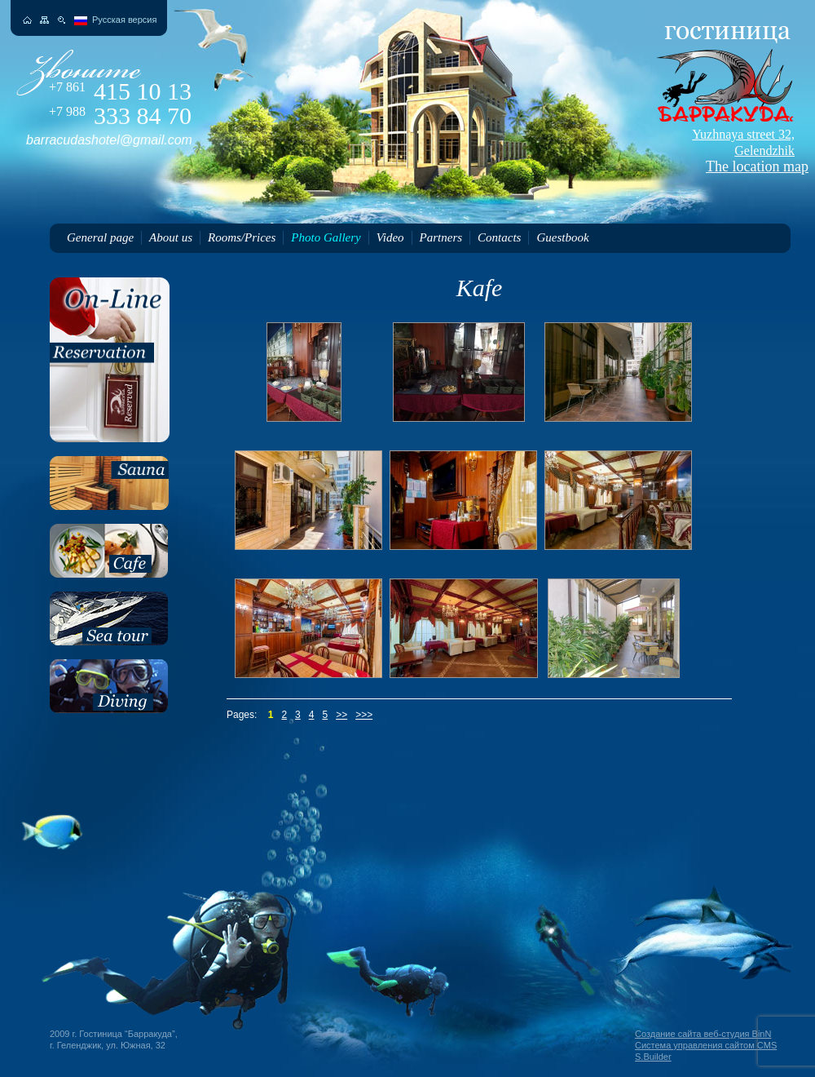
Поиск (61, 20)
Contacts (499, 237)
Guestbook (562, 237)
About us (170, 237)
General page (100, 237)
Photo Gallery (325, 237)
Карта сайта (44, 20)
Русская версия (124, 19)
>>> (363, 714)
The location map (722, 151)
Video (390, 237)
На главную (27, 20)
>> (341, 714)
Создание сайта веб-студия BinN (703, 1034)
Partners (441, 237)
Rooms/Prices (241, 237)
